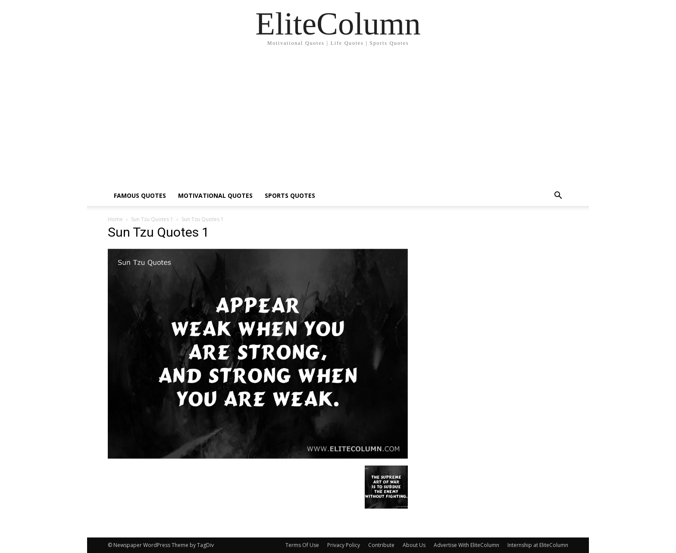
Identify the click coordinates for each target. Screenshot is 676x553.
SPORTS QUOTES (290, 195)
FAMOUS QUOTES (140, 195)
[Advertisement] (338, 120)
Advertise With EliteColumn (466, 545)
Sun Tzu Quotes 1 (152, 219)
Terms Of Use (302, 545)
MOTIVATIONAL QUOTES (215, 195)
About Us (414, 545)
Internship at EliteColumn (537, 545)
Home (115, 219)
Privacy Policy (343, 545)
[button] (558, 196)
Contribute (381, 545)
